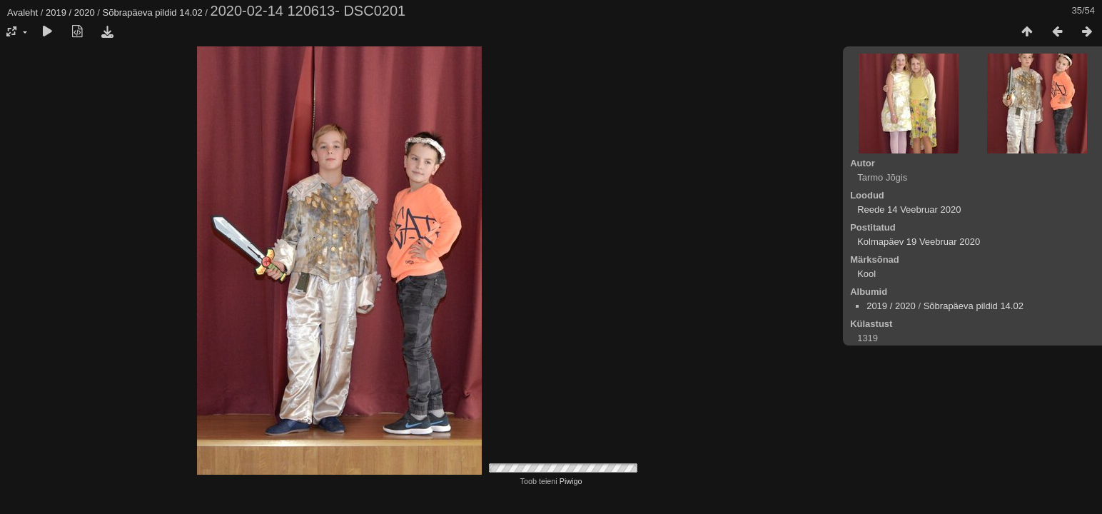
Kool (866, 273)
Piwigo (571, 481)
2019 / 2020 (70, 12)
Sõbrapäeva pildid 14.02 (153, 12)
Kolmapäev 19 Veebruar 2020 (918, 241)
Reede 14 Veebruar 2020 (909, 209)
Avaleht (22, 12)
